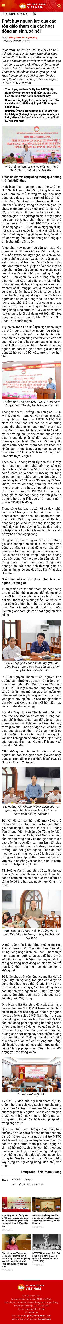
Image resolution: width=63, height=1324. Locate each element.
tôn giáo (28, 1179)
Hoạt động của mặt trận (19, 14)
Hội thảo (17, 1179)
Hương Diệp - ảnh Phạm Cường (23, 37)
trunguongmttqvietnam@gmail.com (34, 1316)
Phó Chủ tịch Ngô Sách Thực (28, 1184)
